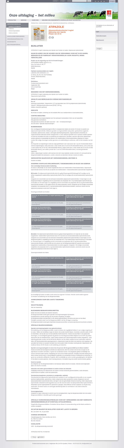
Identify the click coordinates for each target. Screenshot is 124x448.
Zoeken (69, 1)
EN (104, 1)
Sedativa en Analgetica (60, 23)
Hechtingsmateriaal (14, 44)
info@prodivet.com (87, 443)
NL (98, 1)
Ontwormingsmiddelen (14, 30)
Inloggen (112, 1)
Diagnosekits (11, 41)
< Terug (34, 437)
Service (23, 20)
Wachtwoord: (100, 40)
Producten (12, 20)
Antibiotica (11, 28)
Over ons (35, 20)
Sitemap (62, 1)
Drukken (41, 437)
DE (101, 1)
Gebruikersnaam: (101, 36)
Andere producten (13, 33)
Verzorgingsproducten (15, 39)
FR (95, 1)
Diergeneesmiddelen (45, 23)
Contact (55, 1)
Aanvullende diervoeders (16, 36)
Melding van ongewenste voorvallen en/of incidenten (61, 20)
